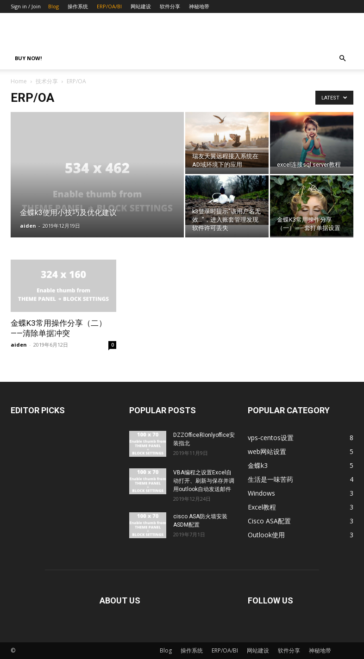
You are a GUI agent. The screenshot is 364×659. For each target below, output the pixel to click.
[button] (342, 58)
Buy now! (28, 58)
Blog (53, 6)
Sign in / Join (26, 6)
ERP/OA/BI (109, 6)
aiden (28, 225)
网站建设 (141, 6)
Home (19, 81)
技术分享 (47, 81)
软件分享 (170, 6)
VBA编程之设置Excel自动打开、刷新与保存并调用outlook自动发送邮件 (203, 480)
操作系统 (78, 6)
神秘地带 (199, 6)
